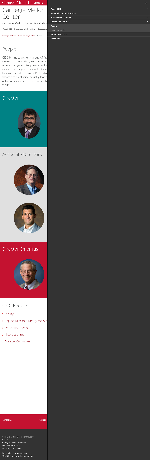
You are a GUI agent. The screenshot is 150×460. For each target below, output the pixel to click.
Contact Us (7, 416)
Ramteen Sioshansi (70, 109)
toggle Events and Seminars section (147, 21)
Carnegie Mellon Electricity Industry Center (48, 12)
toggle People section (147, 26)
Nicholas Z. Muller (69, 204)
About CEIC (7, 28)
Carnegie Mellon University (20, 3)
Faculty (9, 313)
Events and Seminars (67, 28)
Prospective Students (47, 28)
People (80, 28)
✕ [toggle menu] (146, 3)
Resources (106, 28)
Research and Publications (25, 28)
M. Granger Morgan (70, 166)
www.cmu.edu (21, 449)
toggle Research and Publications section (147, 13)
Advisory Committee (17, 341)
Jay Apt (62, 260)
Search (109, 2)
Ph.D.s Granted (14, 334)
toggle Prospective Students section (147, 17)
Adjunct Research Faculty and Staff (27, 320)
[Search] (97, 2)
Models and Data (93, 28)
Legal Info (6, 449)
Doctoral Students (16, 327)
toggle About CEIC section (147, 9)
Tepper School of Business (88, 416)
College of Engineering (49, 416)
